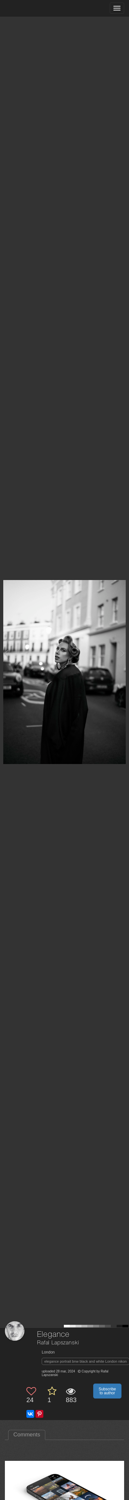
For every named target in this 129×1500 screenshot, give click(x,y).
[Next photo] (122, 653)
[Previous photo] (6, 653)
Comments (26, 1434)
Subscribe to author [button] (107, 1391)
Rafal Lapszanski (58, 1342)
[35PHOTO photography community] (30, 8)
